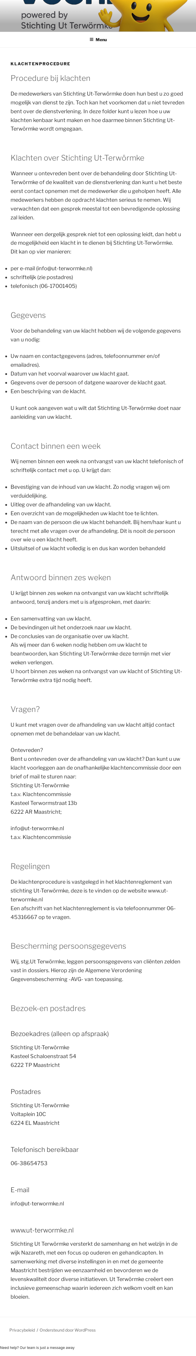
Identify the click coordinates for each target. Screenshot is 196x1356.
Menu (98, 39)
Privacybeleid (22, 1329)
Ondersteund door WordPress (68, 1329)
